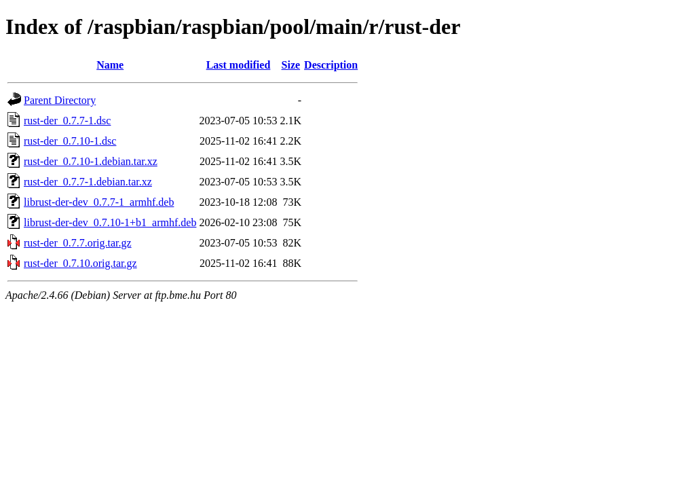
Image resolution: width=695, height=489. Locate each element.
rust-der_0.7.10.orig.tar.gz (80, 263)
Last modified (238, 65)
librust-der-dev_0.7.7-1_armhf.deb (99, 202)
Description (331, 65)
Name (110, 65)
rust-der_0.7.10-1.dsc (70, 141)
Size (291, 65)
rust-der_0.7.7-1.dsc (67, 120)
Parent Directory (60, 100)
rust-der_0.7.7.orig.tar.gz (78, 243)
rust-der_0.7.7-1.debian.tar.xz (88, 181)
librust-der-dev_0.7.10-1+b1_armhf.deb (110, 222)
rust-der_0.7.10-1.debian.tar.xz (90, 161)
